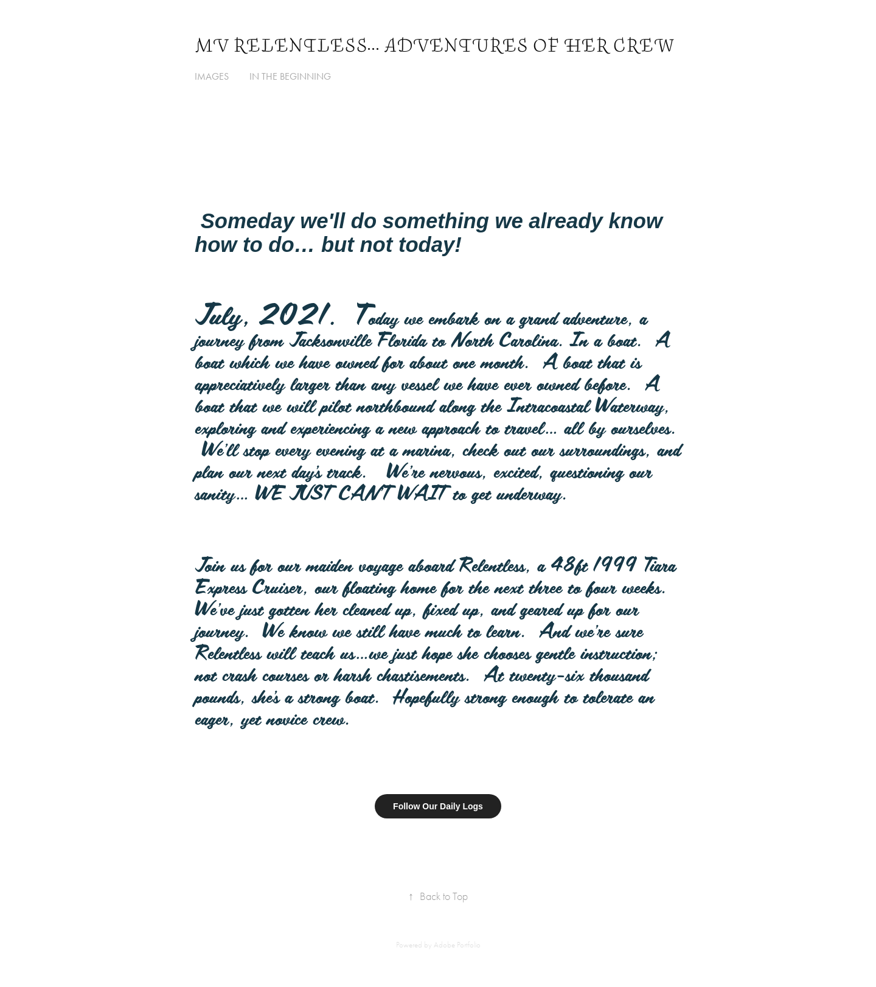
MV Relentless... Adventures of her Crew (434, 45)
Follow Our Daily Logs (438, 806)
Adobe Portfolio (457, 944)
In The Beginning (290, 76)
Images (212, 76)
